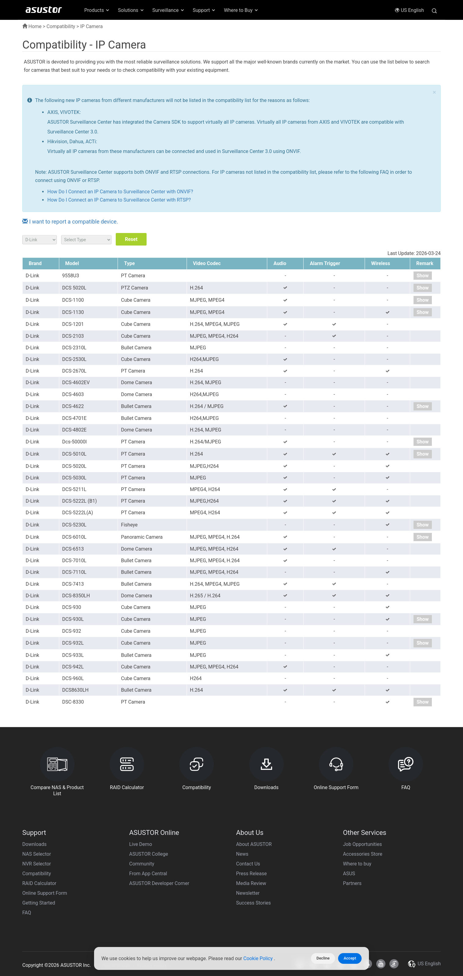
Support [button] (204, 10)
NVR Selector (36, 864)
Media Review (251, 883)
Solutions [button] (131, 10)
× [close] (434, 92)
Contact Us (248, 864)
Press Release (251, 873)
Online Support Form (44, 893)
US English (409, 10)
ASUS (349, 873)
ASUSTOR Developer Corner (159, 883)
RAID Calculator (39, 883)
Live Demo (140, 844)
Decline (323, 958)
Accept (350, 958)
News (242, 854)
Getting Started (38, 903)
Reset (131, 239)
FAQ (26, 913)
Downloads (34, 844)
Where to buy (357, 864)
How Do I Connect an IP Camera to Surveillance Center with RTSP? (119, 200)
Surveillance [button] (168, 10)
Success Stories (253, 903)
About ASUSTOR (254, 844)
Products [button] (97, 10)
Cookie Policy (258, 958)
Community (141, 864)
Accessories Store (362, 854)
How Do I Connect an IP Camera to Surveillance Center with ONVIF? (120, 192)
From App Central (148, 873)
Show (423, 276)
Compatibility (60, 26)
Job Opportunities (362, 844)
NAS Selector (36, 854)
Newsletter (248, 893)
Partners (352, 883)
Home (32, 26)
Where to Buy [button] (241, 10)
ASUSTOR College (148, 854)
